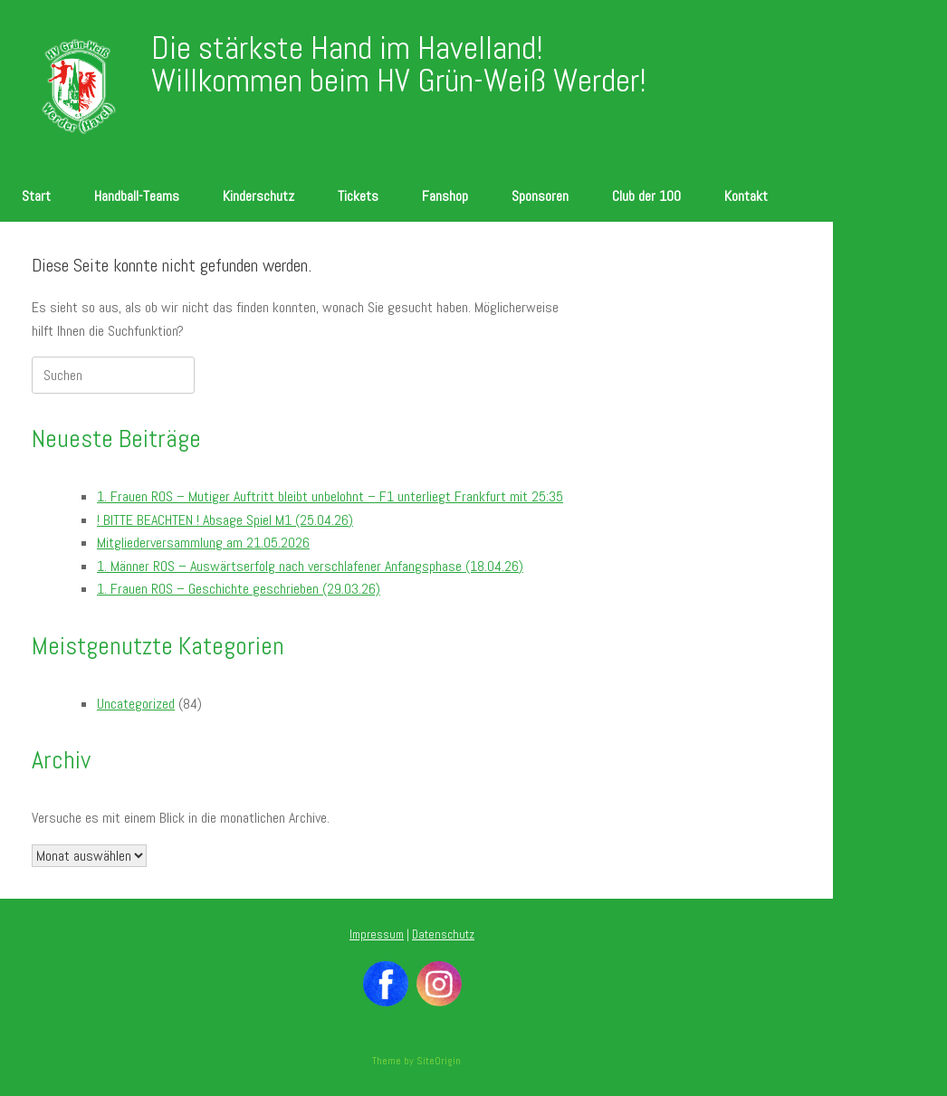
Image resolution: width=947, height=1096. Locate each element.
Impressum (376, 934)
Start (36, 195)
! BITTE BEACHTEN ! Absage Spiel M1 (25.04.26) (225, 519)
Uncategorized (136, 703)
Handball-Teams (136, 195)
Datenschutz (443, 934)
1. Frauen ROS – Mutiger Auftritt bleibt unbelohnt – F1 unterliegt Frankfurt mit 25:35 (330, 496)
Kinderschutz (258, 195)
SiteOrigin (438, 1060)
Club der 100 (646, 195)
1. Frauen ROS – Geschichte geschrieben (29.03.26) (238, 588)
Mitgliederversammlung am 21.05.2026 (203, 542)
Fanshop (445, 195)
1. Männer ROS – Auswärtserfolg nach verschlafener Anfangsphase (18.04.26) (310, 566)
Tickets (358, 195)
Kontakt (746, 195)
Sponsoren (540, 195)
